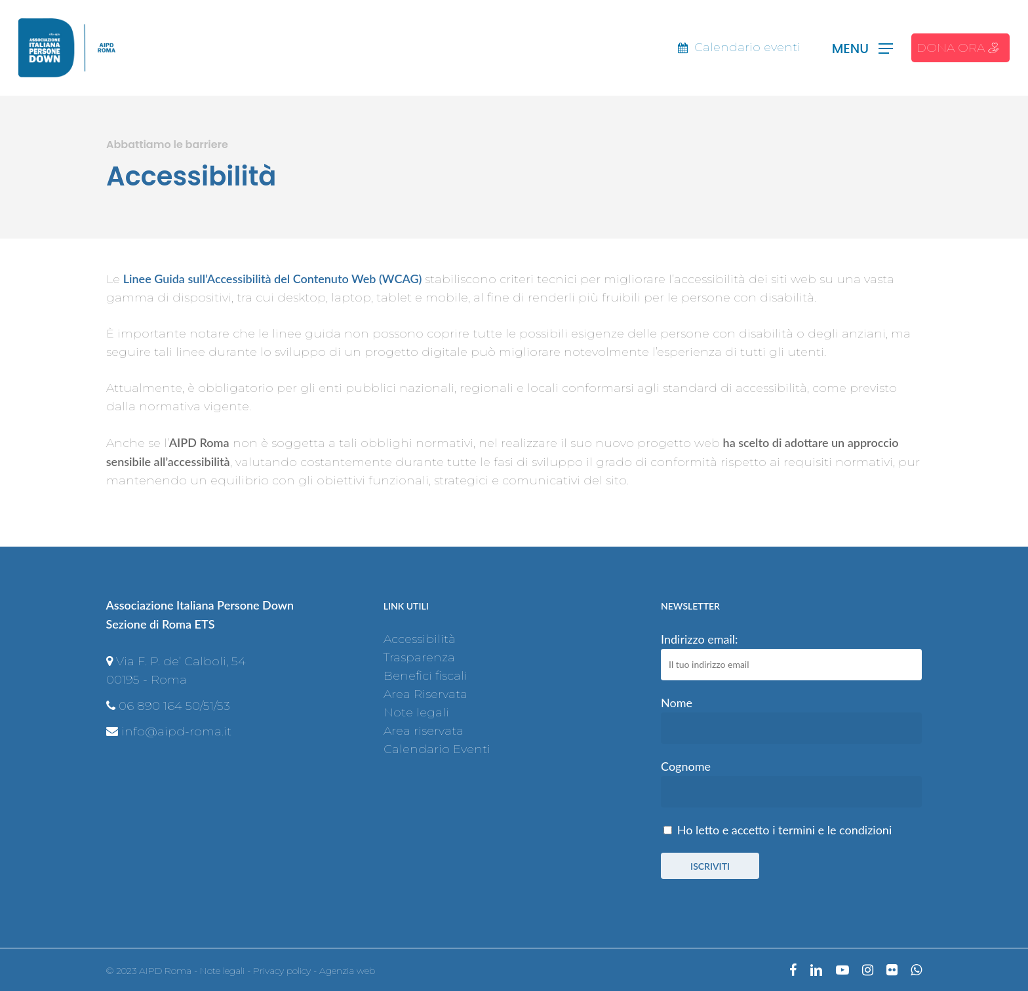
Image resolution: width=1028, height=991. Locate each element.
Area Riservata (425, 694)
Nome (676, 702)
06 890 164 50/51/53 (174, 706)
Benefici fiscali (425, 676)
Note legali (416, 712)
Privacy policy (282, 971)
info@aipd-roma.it (176, 731)
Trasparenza (419, 657)
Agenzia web (347, 971)
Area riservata (424, 731)
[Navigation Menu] (862, 48)
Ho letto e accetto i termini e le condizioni (784, 830)
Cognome (686, 766)
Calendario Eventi (437, 749)
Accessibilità (420, 639)
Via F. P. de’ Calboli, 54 (181, 661)
